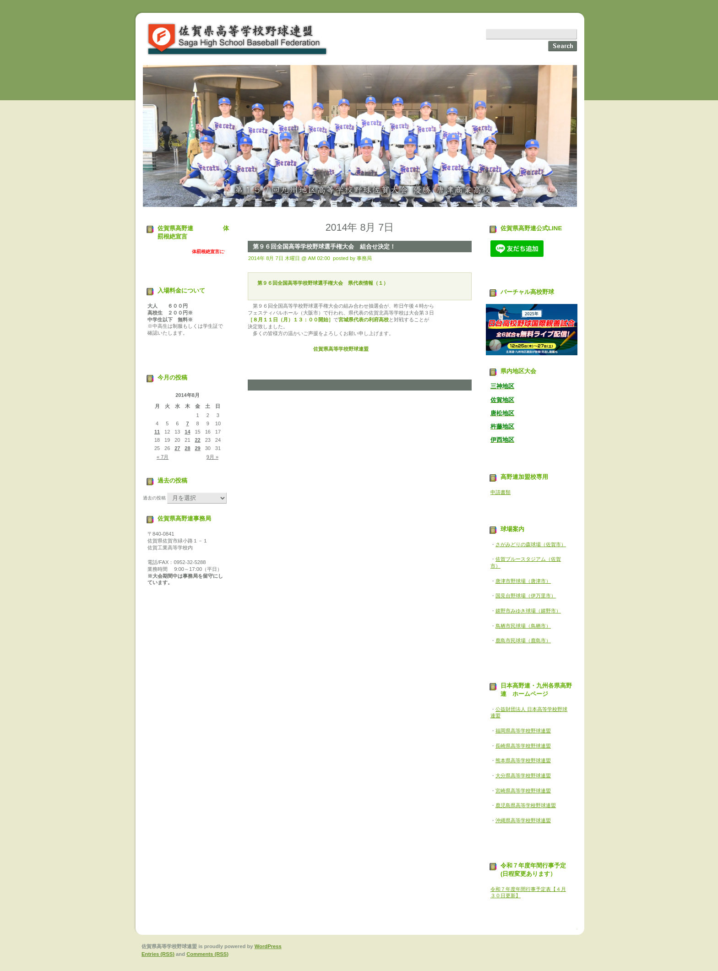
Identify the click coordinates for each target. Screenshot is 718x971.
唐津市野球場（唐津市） (523, 581)
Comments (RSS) (207, 954)
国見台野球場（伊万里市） (525, 595)
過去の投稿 (154, 497)
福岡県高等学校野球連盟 (523, 730)
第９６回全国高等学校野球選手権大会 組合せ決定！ (324, 246)
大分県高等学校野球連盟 (523, 775)
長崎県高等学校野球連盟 (523, 746)
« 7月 (163, 457)
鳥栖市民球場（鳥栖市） (523, 626)
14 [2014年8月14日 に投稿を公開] (187, 431)
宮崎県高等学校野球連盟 (523, 790)
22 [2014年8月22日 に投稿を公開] (198, 440)
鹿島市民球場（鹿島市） (523, 640)
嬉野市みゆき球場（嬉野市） (528, 610)
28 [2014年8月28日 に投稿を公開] (187, 448)
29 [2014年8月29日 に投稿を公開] (198, 448)
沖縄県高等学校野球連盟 (523, 820)
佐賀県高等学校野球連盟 (238, 39)
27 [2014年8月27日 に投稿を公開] (177, 448)
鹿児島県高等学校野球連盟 (525, 805)
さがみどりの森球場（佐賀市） (530, 544)
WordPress (268, 946)
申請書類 (500, 492)
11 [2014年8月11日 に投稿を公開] (157, 431)
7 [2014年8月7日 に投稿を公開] (187, 423)
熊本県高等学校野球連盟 (523, 760)
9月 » (212, 457)
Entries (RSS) (157, 954)
